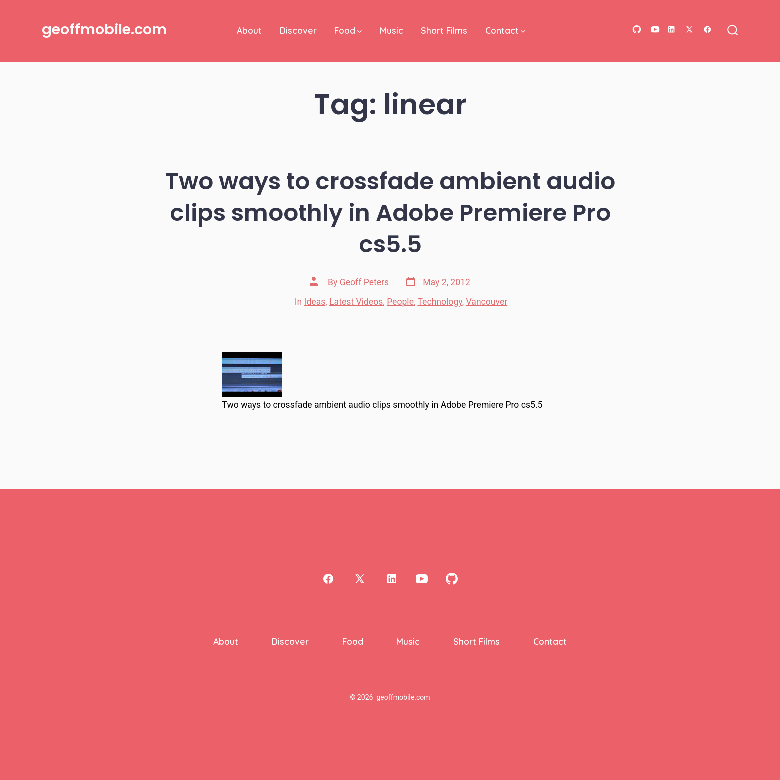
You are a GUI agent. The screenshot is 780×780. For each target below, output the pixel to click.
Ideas (315, 302)
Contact (505, 30)
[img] (359, 32)
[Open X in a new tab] (689, 30)
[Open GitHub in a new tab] (637, 30)
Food (348, 30)
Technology (439, 302)
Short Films (444, 30)
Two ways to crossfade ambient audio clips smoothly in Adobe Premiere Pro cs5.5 (390, 212)
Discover (298, 30)
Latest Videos (356, 302)
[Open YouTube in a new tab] (655, 30)
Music (391, 30)
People (400, 302)
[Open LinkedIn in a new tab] (671, 30)
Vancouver (487, 302)
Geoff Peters (364, 283)
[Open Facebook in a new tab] (707, 30)
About (249, 30)
